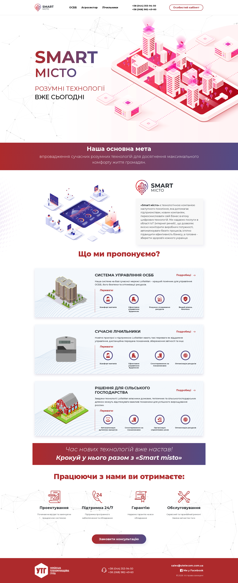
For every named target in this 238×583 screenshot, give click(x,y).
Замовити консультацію (119, 539)
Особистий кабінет (186, 7)
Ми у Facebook (191, 570)
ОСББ (73, 7)
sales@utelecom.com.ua (187, 565)
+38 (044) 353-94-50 (144, 5)
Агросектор (89, 7)
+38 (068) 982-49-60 (144, 9)
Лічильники (110, 7)
